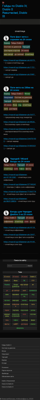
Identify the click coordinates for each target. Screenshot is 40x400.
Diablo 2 (33, 277)
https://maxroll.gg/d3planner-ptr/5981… (20, 74)
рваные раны (7, 315)
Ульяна (7, 284)
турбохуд (24, 320)
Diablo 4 (7, 280)
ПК (24, 280)
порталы (16, 310)
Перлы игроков (7, 370)
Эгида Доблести (15, 285)
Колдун (4, 363)
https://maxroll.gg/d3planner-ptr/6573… (20, 60)
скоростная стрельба (16, 315)
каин (7, 294)
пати (33, 304)
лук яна (7, 300)
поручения (24, 310)
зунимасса (33, 290)
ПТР (33, 280)
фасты (7, 324)
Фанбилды (5, 373)
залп (24, 290)
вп (33, 284)
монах (24, 300)
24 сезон (24, 277)
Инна (15, 280)
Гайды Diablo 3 (6, 345)
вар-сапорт (24, 284)
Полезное (5, 367)
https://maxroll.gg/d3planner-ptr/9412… (20, 129)
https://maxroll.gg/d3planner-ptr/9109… (20, 242)
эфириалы (20, 328)
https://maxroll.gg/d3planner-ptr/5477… (20, 115)
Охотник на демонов (8, 348)
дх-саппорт (16, 290)
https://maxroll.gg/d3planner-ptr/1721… (20, 67)
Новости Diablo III (7, 384)
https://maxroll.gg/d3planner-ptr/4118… (20, 227)
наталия (7, 304)
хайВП (15, 324)
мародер (15, 300)
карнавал (15, 294)
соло (24, 314)
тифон (15, 320)
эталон (33, 324)
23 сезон (16, 277)
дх (7, 290)
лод (33, 294)
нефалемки (15, 305)
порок (7, 310)
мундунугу (33, 300)
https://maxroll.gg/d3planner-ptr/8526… (20, 122)
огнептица (24, 304)
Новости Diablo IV (7, 387)
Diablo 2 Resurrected (8, 381)
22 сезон (7, 277)
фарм (33, 320)
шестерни (24, 324)
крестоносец (24, 295)
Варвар (4, 360)
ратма (33, 310)
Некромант (5, 354)
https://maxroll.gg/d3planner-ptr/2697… (20, 235)
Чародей (5, 357)
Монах (4, 351)
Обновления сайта (8, 376)
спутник (33, 314)
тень (7, 320)
